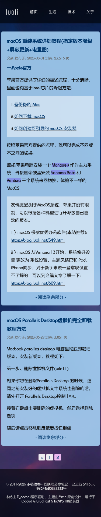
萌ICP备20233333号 (51, 488)
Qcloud (27, 501)
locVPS (59, 501)
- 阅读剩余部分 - (51, 297)
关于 (90, 12)
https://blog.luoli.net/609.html (38, 283)
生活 (52, 12)
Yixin (63, 497)
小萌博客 (34, 484)
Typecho (23, 497)
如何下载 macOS (29, 116)
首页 (33, 12)
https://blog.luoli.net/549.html (38, 240)
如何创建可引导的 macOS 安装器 (45, 128)
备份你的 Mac (27, 104)
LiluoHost (43, 501)
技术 (71, 12)
